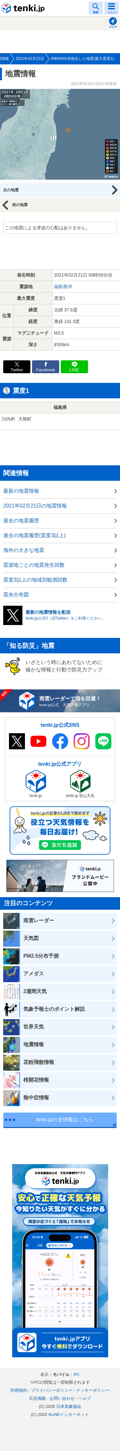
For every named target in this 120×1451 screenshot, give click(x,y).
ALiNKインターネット (68, 1414)
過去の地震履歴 (21, 520)
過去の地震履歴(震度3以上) (34, 535)
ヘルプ (84, 1398)
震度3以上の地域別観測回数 (35, 580)
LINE (74, 369)
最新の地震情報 (21, 491)
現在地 (113, 26)
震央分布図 (16, 594)
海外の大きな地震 (23, 550)
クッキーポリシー (92, 1390)
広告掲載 (37, 1398)
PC (76, 1374)
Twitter (16, 369)
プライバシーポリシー (52, 1390)
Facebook (45, 369)
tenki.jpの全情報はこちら (64, 1119)
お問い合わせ (62, 1398)
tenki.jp (24, 8)
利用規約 (19, 1390)
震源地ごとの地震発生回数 (34, 565)
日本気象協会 (68, 1406)
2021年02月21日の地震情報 (35, 505)
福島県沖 (63, 286)
